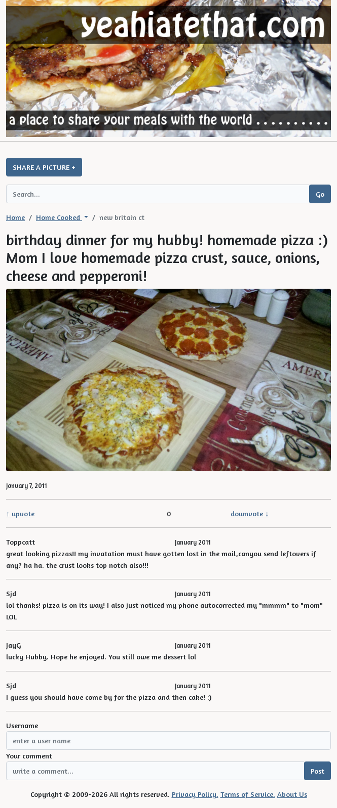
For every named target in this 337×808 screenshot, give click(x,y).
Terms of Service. (247, 794)
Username (22, 725)
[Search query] (158, 194)
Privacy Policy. (195, 794)
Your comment (29, 755)
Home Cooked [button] (59, 217)
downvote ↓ (250, 513)
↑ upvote (20, 513)
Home (15, 217)
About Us (292, 794)
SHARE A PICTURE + (44, 167)
